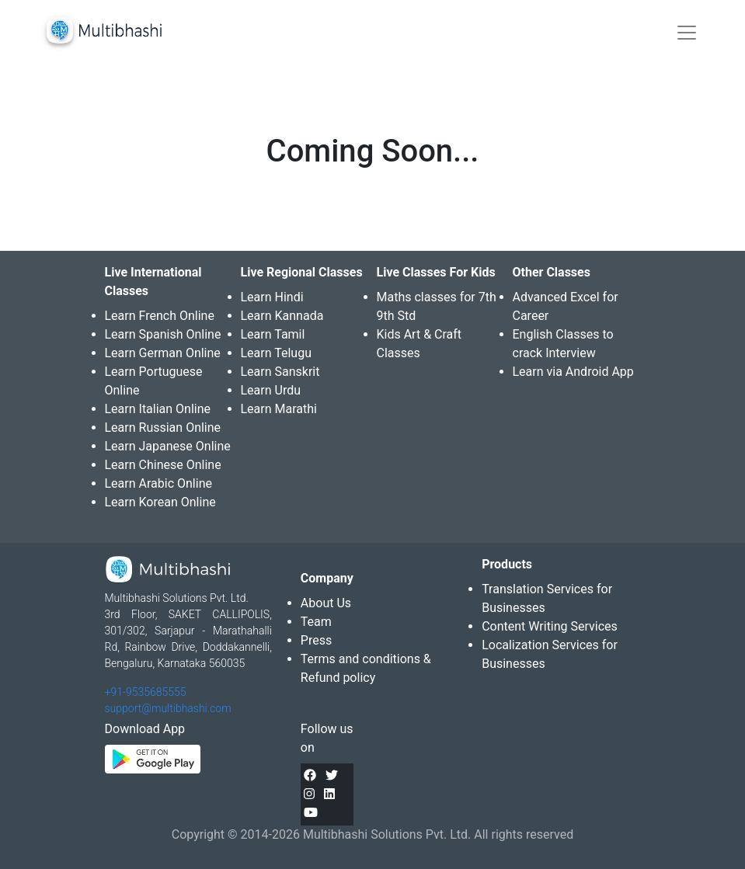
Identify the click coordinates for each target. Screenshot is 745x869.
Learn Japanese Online (168, 446)
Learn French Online (159, 315)
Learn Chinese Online (163, 464)
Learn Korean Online (160, 502)
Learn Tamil (273, 334)
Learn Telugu (276, 353)
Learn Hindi (272, 297)
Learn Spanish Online (163, 334)
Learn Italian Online (158, 408)
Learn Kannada (282, 315)
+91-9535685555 (145, 692)
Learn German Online (163, 353)
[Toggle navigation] (687, 32)
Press (316, 640)
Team (316, 621)
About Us (326, 603)
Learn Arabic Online (158, 483)
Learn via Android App (573, 371)
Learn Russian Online (163, 427)
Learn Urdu (271, 390)
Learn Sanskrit (280, 371)
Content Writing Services (550, 626)
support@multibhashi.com (168, 708)
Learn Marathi (279, 408)
